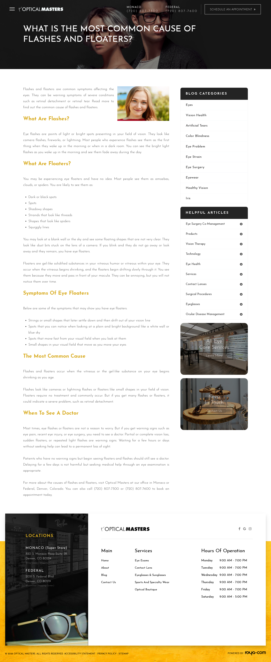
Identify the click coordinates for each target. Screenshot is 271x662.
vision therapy (196, 244)
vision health (196, 115)
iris (188, 200)
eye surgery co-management (206, 224)
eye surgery (195, 168)
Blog (104, 575)
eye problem (196, 147)
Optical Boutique (146, 589)
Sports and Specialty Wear (153, 582)
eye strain (194, 158)
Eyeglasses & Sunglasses (152, 575)
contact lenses (196, 285)
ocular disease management (206, 315)
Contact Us (214, 412)
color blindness (198, 136)
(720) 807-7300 (142, 11)
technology (193, 254)
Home (105, 560)
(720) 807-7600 (182, 11)
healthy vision (197, 189)
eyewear (192, 179)
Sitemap (124, 654)
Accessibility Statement (79, 654)
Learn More (214, 357)
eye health (194, 264)
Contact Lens (144, 567)
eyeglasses (193, 305)
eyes (189, 105)
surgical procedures (199, 295)
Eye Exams (142, 560)
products (192, 234)
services (191, 275)
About (105, 567)
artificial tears (197, 126)
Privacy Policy (106, 654)
